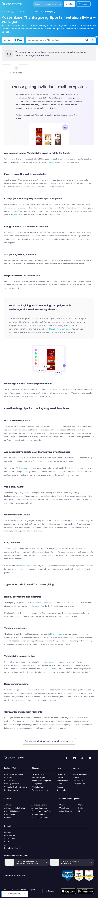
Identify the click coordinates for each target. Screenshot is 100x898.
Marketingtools (38, 787)
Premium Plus (62, 781)
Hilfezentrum (9, 835)
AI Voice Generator (39, 808)
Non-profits (61, 790)
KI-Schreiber (9, 814)
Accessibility (9, 839)
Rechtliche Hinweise (13, 848)
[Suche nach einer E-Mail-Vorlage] (56, 40)
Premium (60, 777)
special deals (39, 602)
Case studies (9, 781)
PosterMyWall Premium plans (57, 329)
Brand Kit (16, 215)
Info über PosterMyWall (14, 774)
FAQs (6, 842)
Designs (7, 40)
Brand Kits (24, 566)
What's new (9, 777)
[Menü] (94, 4)
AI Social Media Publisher (14, 808)
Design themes (38, 784)
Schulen (59, 787)
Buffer (81, 808)
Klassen (76, 777)
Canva (62, 805)
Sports (36, 11)
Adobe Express (65, 811)
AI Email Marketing (12, 811)
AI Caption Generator (40, 817)
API (5, 845)
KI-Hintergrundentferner (41, 811)
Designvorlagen (38, 774)
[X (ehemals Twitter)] (82, 757)
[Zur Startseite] (11, 4)
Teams (59, 784)
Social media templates (41, 781)
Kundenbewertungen (13, 790)
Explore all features (40, 790)
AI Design (8, 805)
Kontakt (7, 832)
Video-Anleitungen (81, 774)
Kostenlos (60, 774)
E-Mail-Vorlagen (8, 11)
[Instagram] (74, 757)
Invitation (24, 11)
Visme (81, 805)
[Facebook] (66, 757)
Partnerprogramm (11, 784)
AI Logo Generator (39, 814)
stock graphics (26, 468)
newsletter (48, 662)
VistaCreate (64, 808)
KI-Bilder (8, 817)
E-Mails (18, 40)
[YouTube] (90, 757)
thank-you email (58, 634)
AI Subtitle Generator (40, 805)
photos (51, 162)
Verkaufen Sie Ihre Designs (15, 787)
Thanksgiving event (27, 690)
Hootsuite (82, 811)
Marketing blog (79, 784)
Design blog (78, 781)
